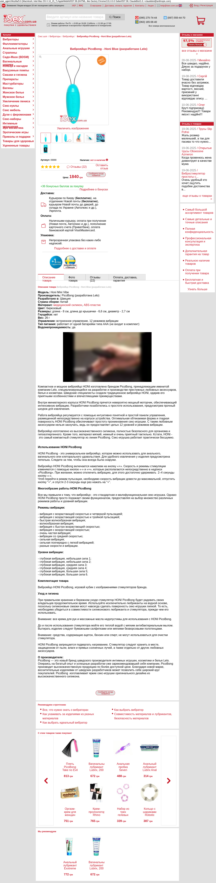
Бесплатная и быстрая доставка (197, 281)
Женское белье (13, 92)
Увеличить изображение (73, 128)
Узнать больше (197, 289)
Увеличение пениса (16, 101)
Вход (196, 5)
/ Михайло (203, 60)
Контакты (139, 5)
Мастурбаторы (13, 83)
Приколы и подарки (16, 136)
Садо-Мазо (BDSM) (16, 57)
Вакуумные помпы (16, 70)
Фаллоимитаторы (15, 43)
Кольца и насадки (15, 65)
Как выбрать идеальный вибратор (64, 722)
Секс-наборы (12, 119)
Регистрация (206, 5)
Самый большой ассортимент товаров (199, 211)
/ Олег (201, 104)
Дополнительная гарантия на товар (197, 253)
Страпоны (10, 52)
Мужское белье (13, 96)
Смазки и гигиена (15, 74)
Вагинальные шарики (12, 61)
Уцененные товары (16, 145)
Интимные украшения (10, 123)
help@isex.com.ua (169, 5)
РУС (81, 5)
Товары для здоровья (18, 141)
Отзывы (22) (78, 166)
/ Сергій (202, 76)
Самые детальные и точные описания (198, 221)
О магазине (95, 5)
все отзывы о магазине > (197, 52)
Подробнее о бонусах (94, 189)
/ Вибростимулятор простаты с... (193, 173)
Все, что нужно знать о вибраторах (65, 709)
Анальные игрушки (16, 48)
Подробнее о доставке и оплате (75, 248)
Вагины (8, 88)
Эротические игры (16, 132)
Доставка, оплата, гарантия (118, 5)
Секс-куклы (11, 105)
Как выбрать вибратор (128, 709)
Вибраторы (11, 39)
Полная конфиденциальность (199, 230)
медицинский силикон (67, 304)
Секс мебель (12, 110)
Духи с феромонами (17, 114)
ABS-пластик (92, 304)
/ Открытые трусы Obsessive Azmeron (197, 151)
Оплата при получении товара (197, 272)
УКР (74, 5)
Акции (151, 5)
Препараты (10, 79)
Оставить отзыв (102, 167)
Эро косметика (13, 127)
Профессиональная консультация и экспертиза (198, 241)
